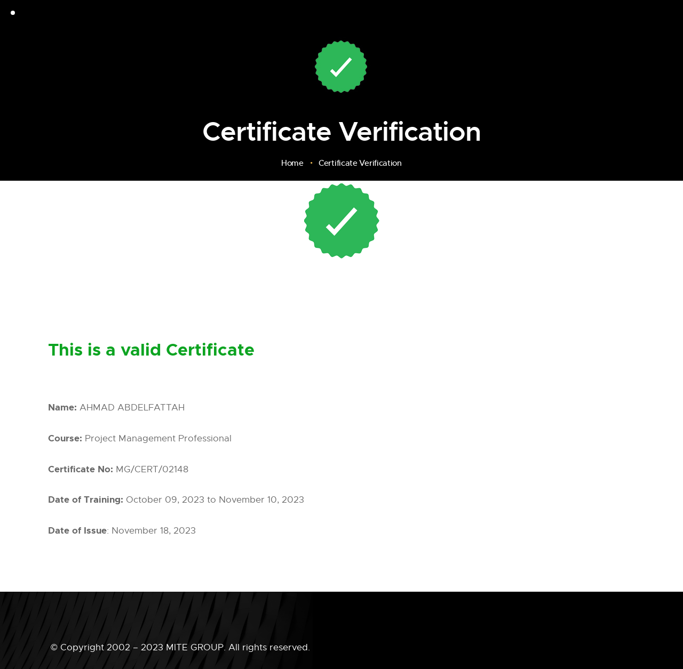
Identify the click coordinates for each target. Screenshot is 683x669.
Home (292, 163)
